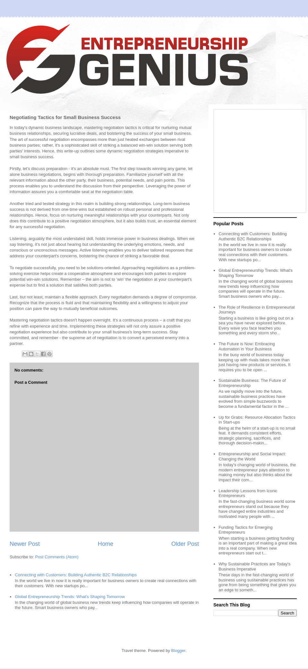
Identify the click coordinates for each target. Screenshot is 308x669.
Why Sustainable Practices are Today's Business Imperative (254, 566)
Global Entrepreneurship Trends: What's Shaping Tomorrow (70, 596)
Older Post (185, 544)
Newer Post (25, 544)
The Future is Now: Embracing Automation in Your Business (246, 346)
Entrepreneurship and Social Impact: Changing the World (252, 456)
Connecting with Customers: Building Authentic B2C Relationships (76, 574)
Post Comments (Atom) (57, 556)
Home (106, 544)
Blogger (178, 650)
